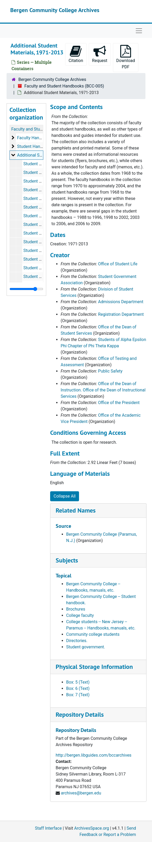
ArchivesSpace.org (91, 828)
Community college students (92, 634)
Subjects (67, 560)
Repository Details (80, 714)
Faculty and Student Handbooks (41, 129)
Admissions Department (120, 301)
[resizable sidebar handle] (26, 289)
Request (99, 54)
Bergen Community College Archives (54, 10)
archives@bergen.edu (81, 793)
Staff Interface (48, 828)
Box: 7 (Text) (78, 694)
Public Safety (110, 371)
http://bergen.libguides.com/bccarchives (94, 755)
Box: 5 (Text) (78, 682)
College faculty (80, 615)
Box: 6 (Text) (78, 688)
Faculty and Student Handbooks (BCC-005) (64, 86)
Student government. (85, 646)
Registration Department (121, 314)
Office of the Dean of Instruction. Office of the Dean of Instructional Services (103, 390)
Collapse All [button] (65, 496)
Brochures (75, 609)
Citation (76, 54)
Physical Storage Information (94, 667)
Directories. (76, 640)
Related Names (76, 510)
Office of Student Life (118, 263)
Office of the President (119, 402)
